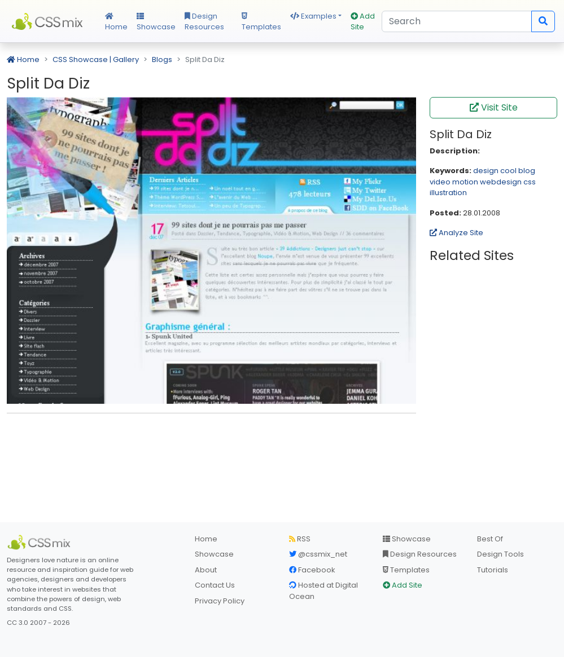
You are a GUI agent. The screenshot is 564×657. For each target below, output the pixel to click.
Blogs (162, 59)
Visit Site (494, 107)
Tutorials (492, 570)
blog (526, 170)
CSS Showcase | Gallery (96, 59)
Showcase (156, 22)
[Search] (457, 21)
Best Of (490, 538)
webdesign (501, 182)
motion (465, 182)
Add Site (363, 22)
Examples (313, 16)
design (486, 170)
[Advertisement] (212, 439)
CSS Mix (49, 21)
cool (508, 170)
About (206, 570)
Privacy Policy (219, 601)
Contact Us (215, 585)
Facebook (312, 570)
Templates (261, 22)
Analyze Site (456, 232)
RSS (300, 538)
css (529, 182)
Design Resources (204, 22)
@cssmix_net (318, 554)
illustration (448, 192)
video (440, 182)
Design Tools (500, 554)
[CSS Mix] (41, 542)
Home (116, 22)
